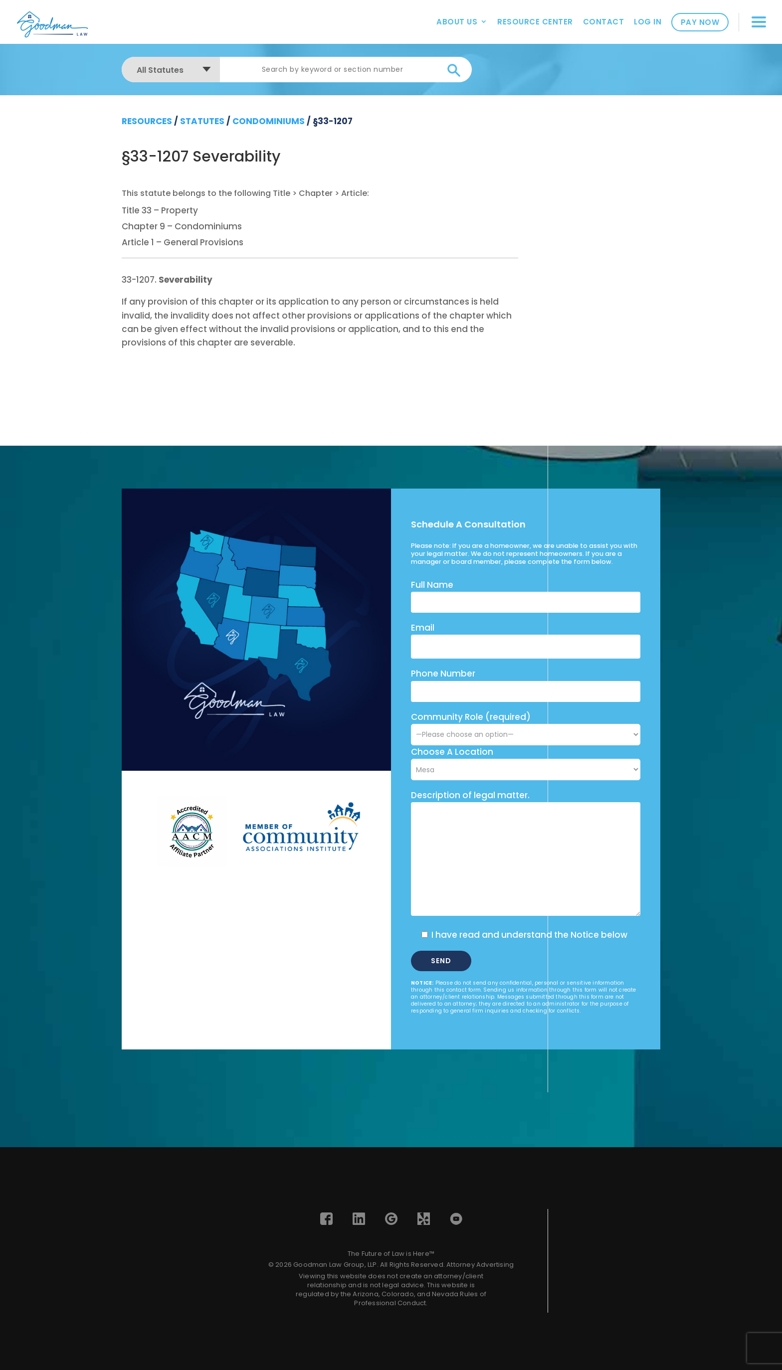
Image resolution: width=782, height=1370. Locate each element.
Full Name (432, 585)
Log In (647, 21)
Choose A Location (452, 752)
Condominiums (268, 121)
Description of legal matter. (470, 795)
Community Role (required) (525, 725)
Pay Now (700, 22)
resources (147, 121)
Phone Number (443, 674)
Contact (603, 21)
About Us (456, 21)
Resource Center (535, 21)
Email (422, 628)
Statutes (202, 121)
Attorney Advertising (480, 1264)
